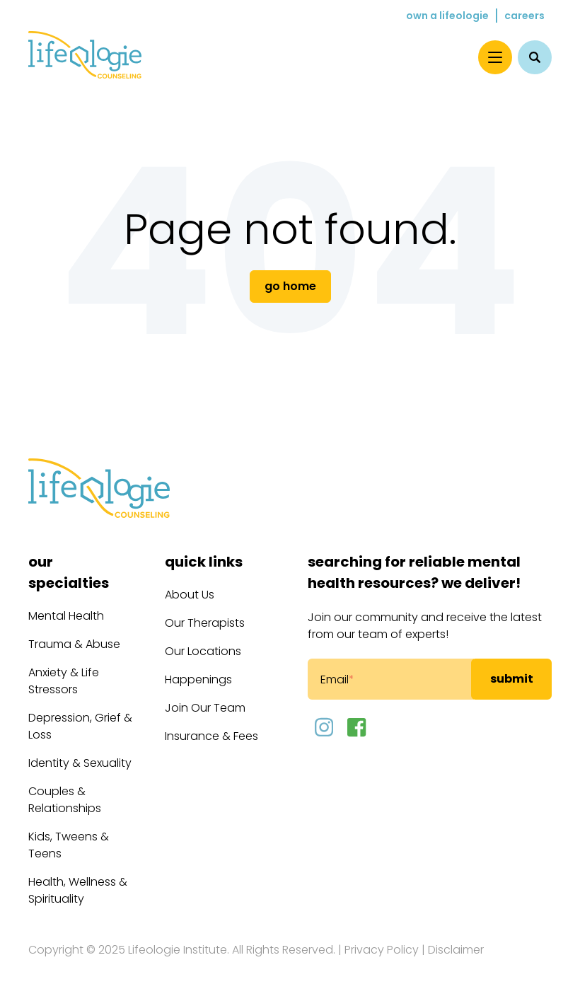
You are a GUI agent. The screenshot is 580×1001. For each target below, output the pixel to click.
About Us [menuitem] (189, 594)
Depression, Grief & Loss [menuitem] (80, 726)
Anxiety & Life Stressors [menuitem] (63, 681)
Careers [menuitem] (524, 15)
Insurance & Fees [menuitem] (211, 736)
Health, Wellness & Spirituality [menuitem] (77, 890)
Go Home (290, 286)
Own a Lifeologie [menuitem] (447, 15)
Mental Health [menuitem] (66, 616)
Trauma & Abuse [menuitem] (74, 644)
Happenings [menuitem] (198, 679)
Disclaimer (456, 950)
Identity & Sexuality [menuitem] (80, 763)
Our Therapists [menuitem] (205, 623)
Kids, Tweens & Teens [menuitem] (68, 845)
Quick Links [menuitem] (204, 562)
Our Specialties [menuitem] (68, 572)
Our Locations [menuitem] (203, 651)
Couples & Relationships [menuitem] (64, 799)
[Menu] (495, 57)
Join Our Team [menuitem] (205, 708)
